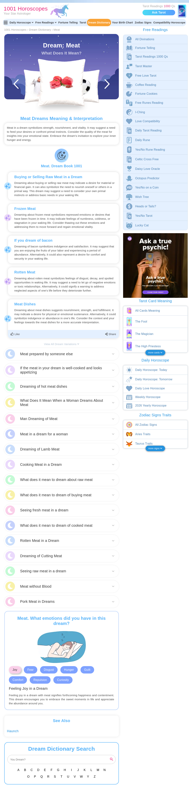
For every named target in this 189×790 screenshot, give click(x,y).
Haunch (13, 731)
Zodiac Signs (143, 22)
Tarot (83, 22)
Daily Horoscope (22, 22)
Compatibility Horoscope (169, 22)
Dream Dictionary (99, 22)
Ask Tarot (159, 12)
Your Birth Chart (122, 22)
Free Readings (45, 22)
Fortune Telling (68, 22)
